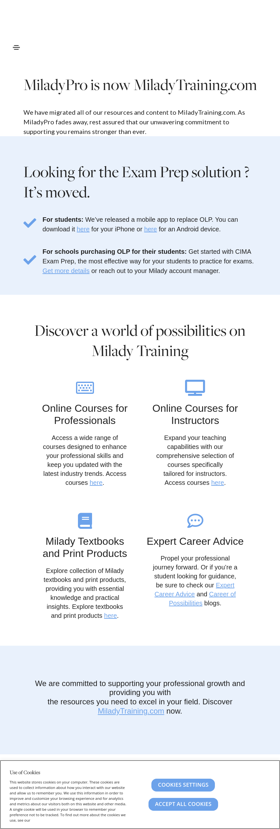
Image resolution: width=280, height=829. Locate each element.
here (83, 229)
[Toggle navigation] (16, 47)
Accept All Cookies (183, 804)
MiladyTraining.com (131, 711)
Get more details (66, 270)
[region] (140, 794)
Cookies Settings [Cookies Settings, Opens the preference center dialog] (183, 784)
